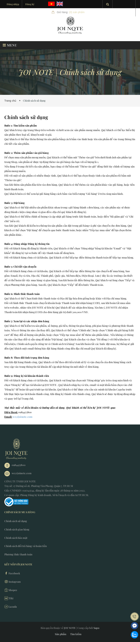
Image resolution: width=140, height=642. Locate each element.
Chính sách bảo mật (16, 538)
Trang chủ (11, 100)
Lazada (10, 607)
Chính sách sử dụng (15, 521)
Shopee (10, 590)
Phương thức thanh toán (18, 554)
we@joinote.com (22, 416)
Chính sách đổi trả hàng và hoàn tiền (25, 546)
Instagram (12, 581)
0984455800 (19, 465)
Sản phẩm (61, 634)
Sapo (96, 628)
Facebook (12, 573)
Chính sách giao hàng (16, 529)
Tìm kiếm (76, 634)
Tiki (8, 598)
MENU (10, 45)
